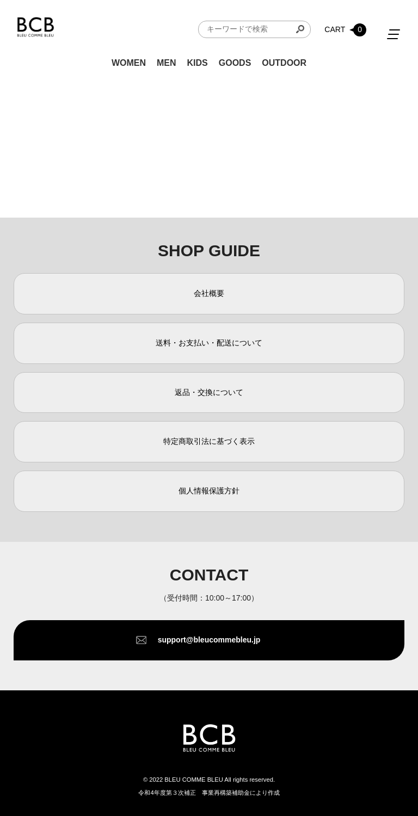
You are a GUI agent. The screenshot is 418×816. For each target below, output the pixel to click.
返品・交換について (209, 392)
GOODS (235, 62)
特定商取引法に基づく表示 (209, 441)
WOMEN (129, 62)
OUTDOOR (284, 62)
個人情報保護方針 (209, 490)
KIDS (197, 62)
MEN (166, 62)
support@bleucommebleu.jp (209, 639)
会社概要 (209, 293)
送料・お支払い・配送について (209, 342)
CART (345, 29)
